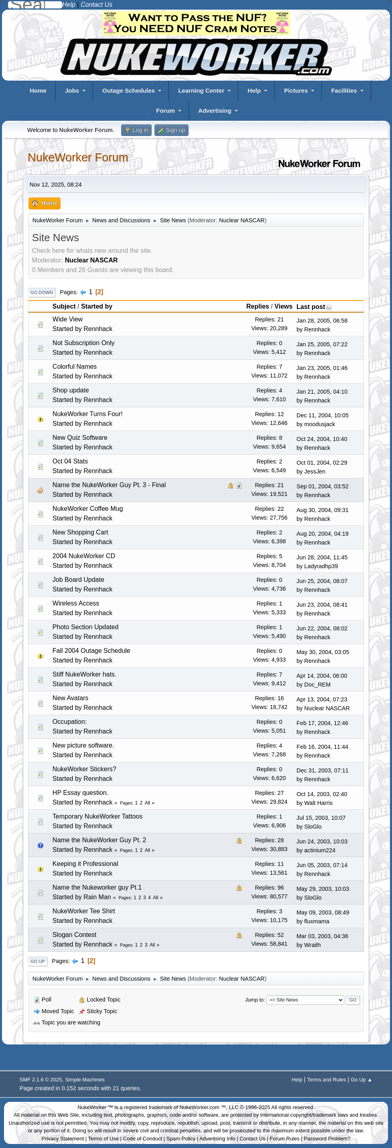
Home (38, 90)
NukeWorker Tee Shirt (84, 911)
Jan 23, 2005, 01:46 (322, 368)
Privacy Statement (63, 1139)
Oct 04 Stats (70, 461)
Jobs (72, 90)
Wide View (68, 319)
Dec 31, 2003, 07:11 (323, 770)
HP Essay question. (80, 792)
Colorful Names (75, 366)
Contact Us (252, 1139)
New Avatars (71, 698)
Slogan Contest (74, 934)
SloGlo (312, 826)
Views (283, 306)
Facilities (344, 90)
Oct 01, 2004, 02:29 (322, 462)
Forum (165, 110)
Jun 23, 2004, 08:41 (322, 604)
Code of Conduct (142, 1139)
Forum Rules (284, 1139)
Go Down (41, 292)
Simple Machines (85, 1080)
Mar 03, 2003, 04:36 (322, 936)
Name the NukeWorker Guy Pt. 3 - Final (109, 485)
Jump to (254, 1000)
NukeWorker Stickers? (84, 769)
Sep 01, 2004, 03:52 (323, 486)
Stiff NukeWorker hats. (84, 674)
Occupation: (70, 721)
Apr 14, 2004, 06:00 (322, 676)
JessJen (314, 471)
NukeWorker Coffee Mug (88, 508)
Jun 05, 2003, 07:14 (322, 865)
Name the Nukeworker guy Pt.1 (97, 887)
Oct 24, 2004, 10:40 (322, 439)
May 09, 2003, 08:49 (323, 912)
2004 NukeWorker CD (84, 556)
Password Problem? (327, 1139)
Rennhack (97, 328)
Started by (96, 306)
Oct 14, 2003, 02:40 (322, 794)
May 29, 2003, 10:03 (323, 889)
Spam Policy (181, 1139)
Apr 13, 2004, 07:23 (322, 699)
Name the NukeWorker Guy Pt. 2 (99, 840)
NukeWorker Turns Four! (88, 413)
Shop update (71, 390)
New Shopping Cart (80, 532)
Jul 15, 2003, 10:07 (321, 818)
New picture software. (83, 745)
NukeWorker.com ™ (202, 1107)
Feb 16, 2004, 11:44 (322, 747)
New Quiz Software (80, 437)
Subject (64, 306)
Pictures (296, 90)
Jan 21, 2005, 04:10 (322, 391)
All (147, 803)
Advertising (215, 110)
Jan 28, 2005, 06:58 (322, 320)
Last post (314, 306)
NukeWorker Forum (78, 157)
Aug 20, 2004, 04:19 (323, 533)
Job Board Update (78, 579)
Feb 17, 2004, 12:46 (322, 723)
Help (254, 90)
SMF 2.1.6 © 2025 (41, 1080)
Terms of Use (103, 1139)
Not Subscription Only (84, 342)
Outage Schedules (128, 90)
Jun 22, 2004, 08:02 (322, 628)
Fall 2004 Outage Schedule (91, 650)
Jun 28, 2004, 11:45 (322, 557)
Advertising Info (217, 1139)
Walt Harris (318, 803)
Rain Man (97, 897)
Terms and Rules (326, 1080)
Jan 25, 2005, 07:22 (322, 344)
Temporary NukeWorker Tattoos (97, 816)
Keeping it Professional (85, 863)
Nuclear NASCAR (242, 220)
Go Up (37, 961)
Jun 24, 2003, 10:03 (322, 841)
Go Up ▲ (361, 1080)
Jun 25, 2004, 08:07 (322, 581)
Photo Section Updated (86, 627)
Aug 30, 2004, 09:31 (323, 510)
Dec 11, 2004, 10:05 (323, 415)
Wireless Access (76, 603)
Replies (257, 306)
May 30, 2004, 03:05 (323, 652)
